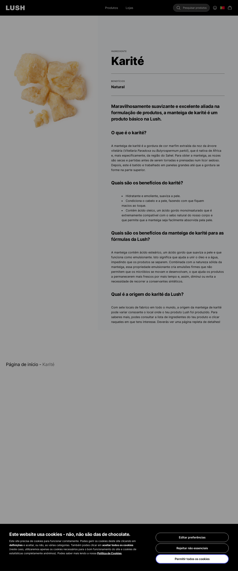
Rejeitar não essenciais (192, 548)
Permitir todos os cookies (192, 559)
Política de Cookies (109, 553)
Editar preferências (192, 537)
